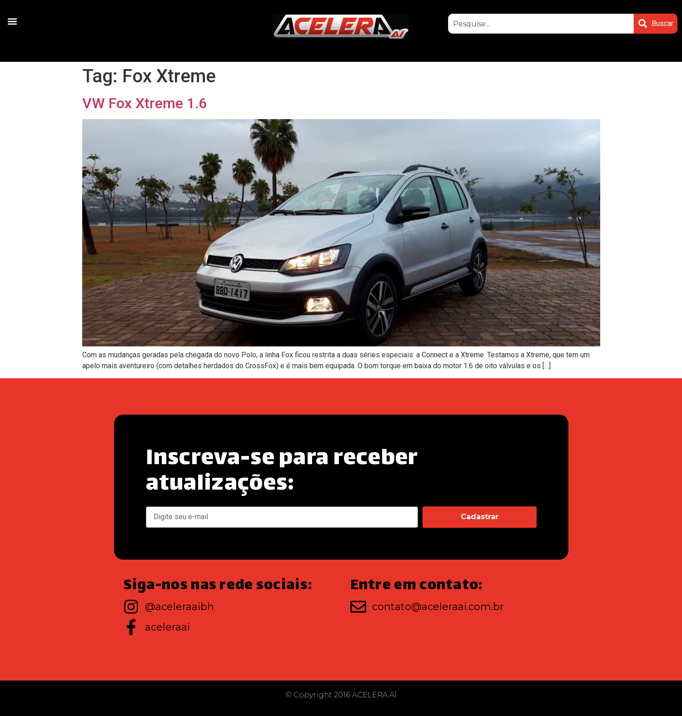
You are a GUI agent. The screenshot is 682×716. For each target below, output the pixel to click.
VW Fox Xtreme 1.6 (144, 103)
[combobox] (540, 24)
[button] (12, 21)
